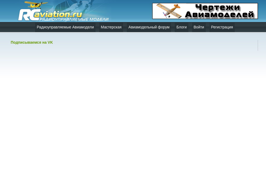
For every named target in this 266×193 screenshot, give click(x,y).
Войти (199, 27)
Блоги (181, 27)
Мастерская (111, 27)
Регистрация (222, 27)
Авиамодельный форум (148, 27)
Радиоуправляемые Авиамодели (65, 27)
